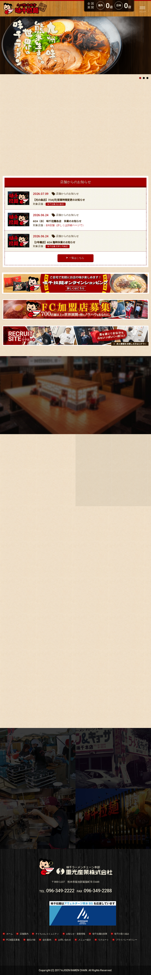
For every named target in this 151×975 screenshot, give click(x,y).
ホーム (9, 934)
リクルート (103, 940)
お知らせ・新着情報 (75, 934)
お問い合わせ (64, 940)
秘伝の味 (31, 940)
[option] (75, 45)
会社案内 (47, 940)
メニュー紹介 (84, 940)
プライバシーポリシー (126, 940)
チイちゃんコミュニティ (47, 934)
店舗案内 (24, 934)
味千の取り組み (121, 934)
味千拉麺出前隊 (99, 934)
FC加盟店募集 (13, 940)
